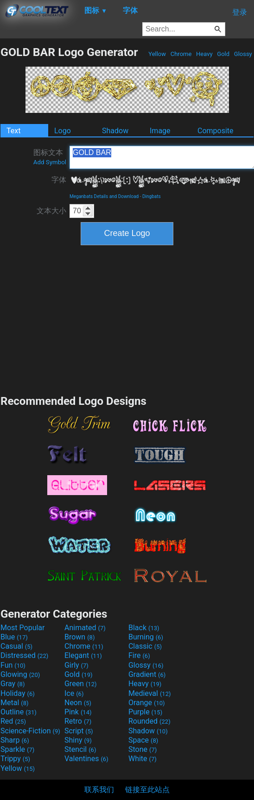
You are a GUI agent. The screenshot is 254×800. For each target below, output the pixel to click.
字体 (58, 179)
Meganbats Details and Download (104, 196)
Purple (145, 711)
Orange (146, 702)
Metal (14, 702)
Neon (77, 702)
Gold (223, 53)
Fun (12, 665)
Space (143, 740)
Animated (85, 627)
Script (78, 730)
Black (143, 627)
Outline (18, 711)
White (142, 758)
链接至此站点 (147, 789)
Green (80, 683)
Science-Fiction (30, 730)
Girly (76, 665)
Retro (77, 721)
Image (160, 130)
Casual (16, 646)
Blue (14, 637)
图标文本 (49, 157)
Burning (145, 637)
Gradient (146, 674)
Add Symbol (49, 162)
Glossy (243, 53)
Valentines (86, 758)
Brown (79, 637)
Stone (142, 749)
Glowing (20, 674)
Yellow (157, 53)
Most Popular (22, 627)
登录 (239, 12)
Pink (78, 711)
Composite (215, 130)
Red (13, 721)
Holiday (17, 693)
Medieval (149, 693)
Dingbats (151, 196)
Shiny (78, 740)
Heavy (204, 53)
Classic (145, 646)
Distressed (24, 655)
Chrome (181, 53)
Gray (12, 683)
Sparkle (17, 749)
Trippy (15, 758)
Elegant (83, 655)
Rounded (149, 721)
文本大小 (51, 210)
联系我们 (99, 789)
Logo (62, 130)
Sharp (14, 740)
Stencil (80, 749)
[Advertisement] (127, 319)
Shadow (115, 130)
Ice (73, 693)
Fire (139, 655)
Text (13, 130)
